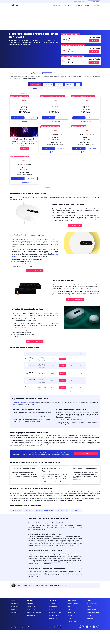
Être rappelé (31, 118)
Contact (89, 606)
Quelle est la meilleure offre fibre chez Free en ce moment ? (55, 568)
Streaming (14, 612)
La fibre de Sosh (76, 510)
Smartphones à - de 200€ (34, 612)
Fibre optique (53, 88)
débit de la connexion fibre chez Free (25, 402)
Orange (70, 615)
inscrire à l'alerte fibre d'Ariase (53, 562)
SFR (69, 609)
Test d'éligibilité (53, 606)
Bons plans (30, 603)
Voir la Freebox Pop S (75, 225)
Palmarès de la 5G (54, 618)
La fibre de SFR (28, 510)
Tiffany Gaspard (44, 585)
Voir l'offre (62, 358)
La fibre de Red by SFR (62, 510)
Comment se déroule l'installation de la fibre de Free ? (55, 534)
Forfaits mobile (15, 606)
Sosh (69, 618)
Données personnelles (93, 612)
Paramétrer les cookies (17, 628)
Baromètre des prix (54, 615)
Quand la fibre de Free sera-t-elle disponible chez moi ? (55, 550)
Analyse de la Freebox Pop (34, 271)
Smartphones (14, 609)
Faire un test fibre (86, 453)
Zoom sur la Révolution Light (75, 299)
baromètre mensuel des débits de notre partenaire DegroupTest (49, 493)
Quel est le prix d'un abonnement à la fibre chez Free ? (55, 523)
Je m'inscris (24, 148)
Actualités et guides (54, 603)
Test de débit (52, 609)
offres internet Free (17, 197)
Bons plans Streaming (33, 615)
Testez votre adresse (35, 84)
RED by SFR (71, 612)
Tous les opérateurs (73, 621)
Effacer (35, 88)
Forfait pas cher (31, 609)
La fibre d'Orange (16, 510)
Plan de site (90, 618)
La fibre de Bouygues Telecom (44, 510)
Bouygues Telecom (73, 603)
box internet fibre (47, 72)
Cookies (89, 615)
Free (45, 88)
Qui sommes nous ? (92, 603)
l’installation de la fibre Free (50, 482)
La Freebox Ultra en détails (34, 341)
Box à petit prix (31, 606)
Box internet (14, 603)
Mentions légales (91, 609)
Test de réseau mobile (55, 612)
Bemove (32, 626)
